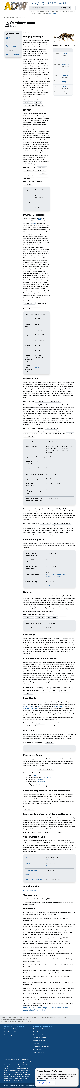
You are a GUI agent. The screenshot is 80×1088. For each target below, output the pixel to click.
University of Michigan (11, 1029)
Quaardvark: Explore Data (41, 1046)
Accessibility (37, 1049)
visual (46, 687)
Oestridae (43, 786)
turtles (61, 706)
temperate (42, 167)
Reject (51, 1083)
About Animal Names (39, 1035)
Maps (9, 50)
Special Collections (39, 1041)
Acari (34, 775)
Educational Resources (40, 1038)
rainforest (29, 176)
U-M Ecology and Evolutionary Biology (16, 1035)
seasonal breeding (32, 431)
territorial (52, 617)
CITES (27, 875)
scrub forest (42, 176)
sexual (70, 433)
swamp (35, 179)
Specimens (11, 46)
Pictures (10, 37)
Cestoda (39, 779)
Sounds (10, 42)
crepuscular (51, 615)
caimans (55, 706)
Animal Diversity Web (47, 3)
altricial (45, 523)
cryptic (49, 742)
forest (43, 173)
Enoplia (39, 784)
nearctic (28, 102)
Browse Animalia (38, 1029)
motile (62, 615)
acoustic (56, 687)
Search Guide (52, 13)
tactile (54, 690)
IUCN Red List (30, 857)
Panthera (65, 86)
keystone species (45, 769)
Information (12, 33)
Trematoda (47, 777)
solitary (40, 617)
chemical (67, 687)
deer (39, 706)
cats (39, 219)
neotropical (29, 105)
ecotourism (29, 809)
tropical (28, 170)
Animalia (12, 17)
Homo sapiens (58, 748)
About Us (36, 1032)
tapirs (32, 706)
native (38, 102)
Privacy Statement (39, 1052)
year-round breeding (51, 431)
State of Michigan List (34, 879)
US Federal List (31, 870)
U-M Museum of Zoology (12, 1032)
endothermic (29, 303)
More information (52, 859)
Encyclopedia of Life (29, 890)
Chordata (65, 59)
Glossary (36, 1043)
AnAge (37, 367)
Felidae (64, 81)
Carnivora (65, 75)
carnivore (39, 723)
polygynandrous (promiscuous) (48, 401)
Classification (12, 54)
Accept (41, 1083)
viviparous (29, 436)
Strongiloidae (41, 782)
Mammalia (65, 70)
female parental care (61, 523)
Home (6, 17)
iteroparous (50, 428)
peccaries (26, 706)
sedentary (28, 617)
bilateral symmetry (32, 306)
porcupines (27, 708)
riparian (28, 184)
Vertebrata (65, 64)
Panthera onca (20, 17)
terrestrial (40, 170)
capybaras (34, 708)
